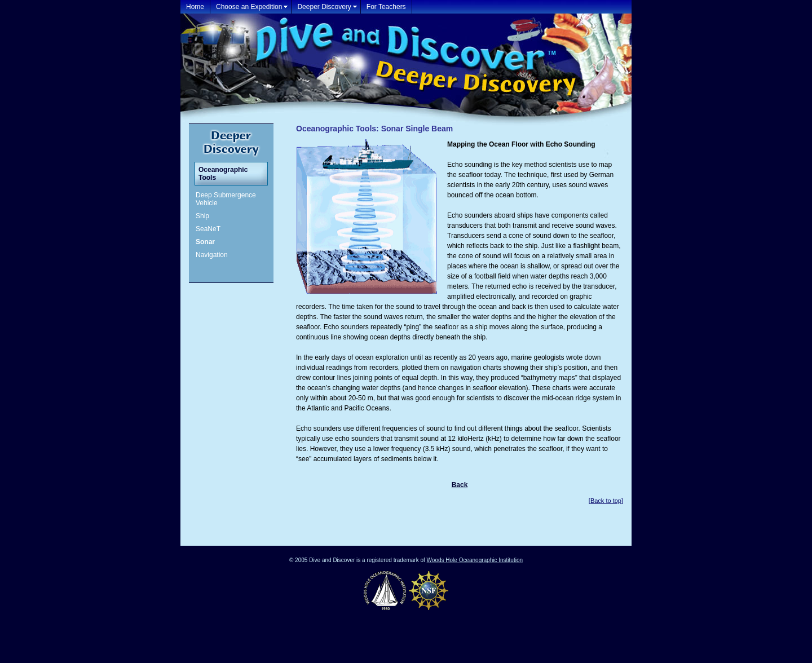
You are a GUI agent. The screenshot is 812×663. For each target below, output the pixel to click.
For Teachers (386, 7)
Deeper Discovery (324, 7)
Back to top (605, 500)
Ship (202, 216)
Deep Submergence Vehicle (226, 199)
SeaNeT (208, 229)
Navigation (212, 255)
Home (195, 7)
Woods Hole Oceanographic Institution (475, 560)
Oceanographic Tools (223, 174)
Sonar (205, 242)
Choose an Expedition (249, 7)
